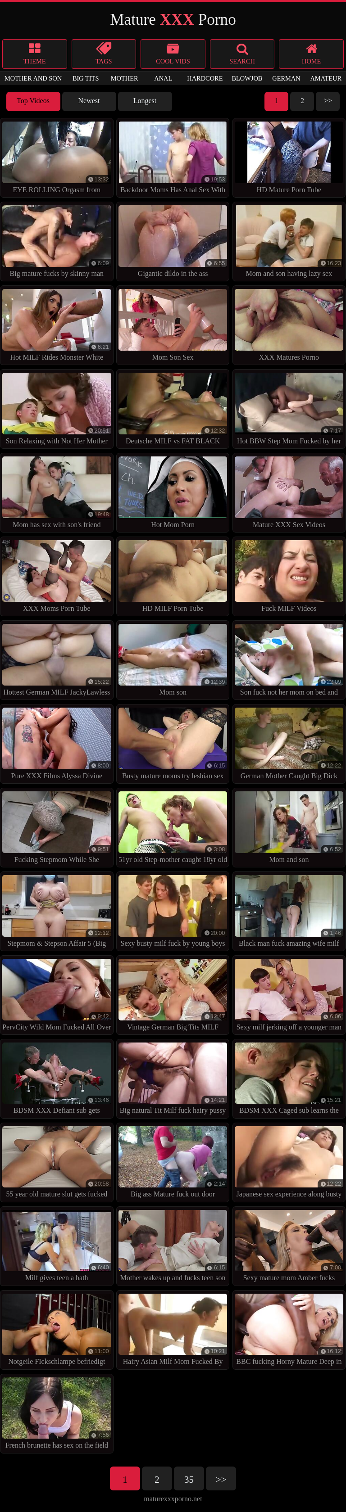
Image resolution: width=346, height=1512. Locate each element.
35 (189, 1479)
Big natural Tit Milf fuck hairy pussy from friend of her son (173, 1081)
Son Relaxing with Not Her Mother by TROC (56, 411)
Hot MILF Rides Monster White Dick (56, 327)
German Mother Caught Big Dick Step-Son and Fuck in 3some (289, 746)
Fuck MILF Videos (289, 576)
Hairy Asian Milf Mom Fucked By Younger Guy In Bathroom (173, 1332)
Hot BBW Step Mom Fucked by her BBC (289, 411)
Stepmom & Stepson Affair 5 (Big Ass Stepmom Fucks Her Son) (56, 913)
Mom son (173, 659)
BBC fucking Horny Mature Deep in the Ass (289, 1332)
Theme (35, 53)
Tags (104, 53)
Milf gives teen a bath (56, 1246)
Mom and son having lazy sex (289, 241)
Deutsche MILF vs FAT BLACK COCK (173, 411)
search (242, 53)
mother (124, 78)
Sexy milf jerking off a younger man (289, 994)
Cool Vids (173, 53)
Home (311, 53)
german (286, 78)
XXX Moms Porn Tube (56, 576)
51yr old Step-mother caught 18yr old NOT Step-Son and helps (173, 829)
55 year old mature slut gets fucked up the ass (56, 1164)
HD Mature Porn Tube (289, 157)
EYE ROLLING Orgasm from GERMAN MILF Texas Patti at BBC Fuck (56, 160)
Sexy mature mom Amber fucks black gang (289, 1248)
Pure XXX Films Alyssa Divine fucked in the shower (56, 746)
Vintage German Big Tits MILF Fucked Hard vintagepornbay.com (173, 997)
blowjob (247, 78)
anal (163, 78)
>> (328, 100)
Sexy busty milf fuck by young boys (173, 911)
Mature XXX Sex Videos (289, 492)
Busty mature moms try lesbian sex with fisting (173, 746)
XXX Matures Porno (289, 325)
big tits (86, 78)
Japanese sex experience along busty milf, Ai (289, 1164)
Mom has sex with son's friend (56, 492)
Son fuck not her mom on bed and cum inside (289, 662)
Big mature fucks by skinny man (56, 241)
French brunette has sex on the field (56, 1413)
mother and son (33, 78)
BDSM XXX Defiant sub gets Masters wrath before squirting (56, 1081)
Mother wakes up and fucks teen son (173, 1246)
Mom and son (289, 827)
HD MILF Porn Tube (173, 576)
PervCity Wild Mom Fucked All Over (56, 994)
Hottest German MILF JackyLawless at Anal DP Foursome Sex (56, 662)
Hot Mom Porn (173, 492)
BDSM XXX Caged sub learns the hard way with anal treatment (289, 1081)
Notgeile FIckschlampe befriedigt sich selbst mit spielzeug (56, 1332)
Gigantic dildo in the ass (173, 241)
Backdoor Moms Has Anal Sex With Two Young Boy (173, 160)
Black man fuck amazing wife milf (289, 911)
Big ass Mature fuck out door (173, 1162)
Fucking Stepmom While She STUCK (56, 829)
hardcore (205, 78)
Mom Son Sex (173, 325)
